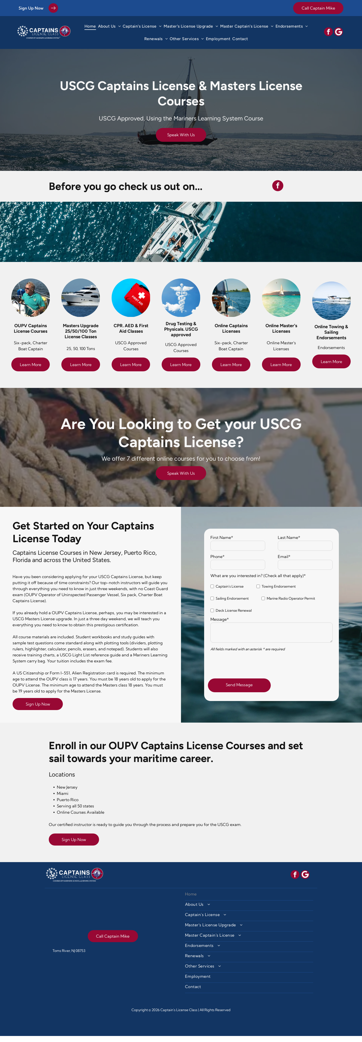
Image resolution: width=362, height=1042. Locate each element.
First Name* (221, 543)
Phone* (217, 562)
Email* (284, 562)
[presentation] (248, 669)
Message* (219, 625)
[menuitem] (90, 26)
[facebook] (328, 32)
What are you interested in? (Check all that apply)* (258, 581)
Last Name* (289, 543)
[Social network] (338, 32)
